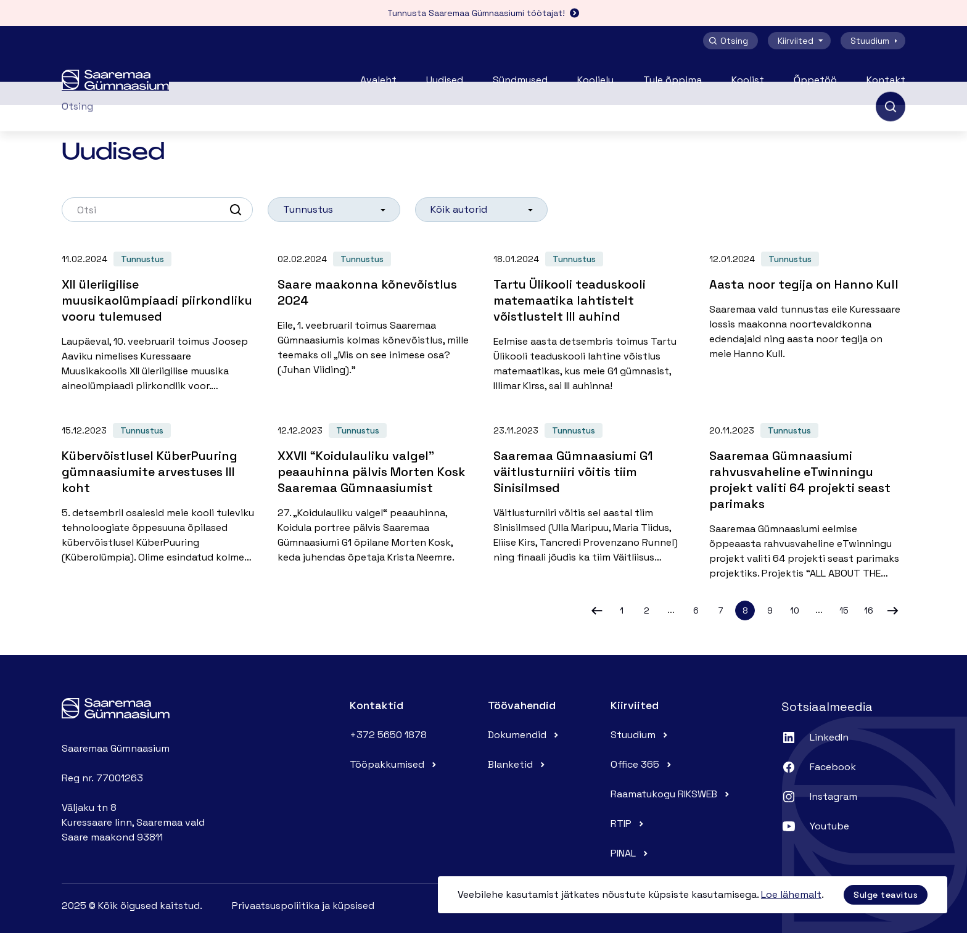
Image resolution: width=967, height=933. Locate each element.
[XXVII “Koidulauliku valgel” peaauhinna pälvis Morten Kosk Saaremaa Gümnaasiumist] (376, 489)
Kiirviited (802, 40)
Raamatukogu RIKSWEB (671, 793)
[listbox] (334, 209)
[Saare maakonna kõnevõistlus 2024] (376, 309)
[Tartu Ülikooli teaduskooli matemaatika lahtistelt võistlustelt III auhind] (591, 317)
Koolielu (595, 79)
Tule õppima (672, 79)
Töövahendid (522, 705)
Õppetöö (815, 79)
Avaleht (378, 79)
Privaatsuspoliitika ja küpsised (303, 905)
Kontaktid (376, 705)
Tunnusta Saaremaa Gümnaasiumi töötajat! (483, 12)
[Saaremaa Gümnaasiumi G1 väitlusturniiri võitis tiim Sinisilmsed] (591, 489)
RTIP (628, 823)
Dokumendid (524, 734)
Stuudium (875, 40)
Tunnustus (142, 259)
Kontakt (885, 79)
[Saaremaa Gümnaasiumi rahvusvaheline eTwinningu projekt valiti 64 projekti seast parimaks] (807, 497)
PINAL (631, 853)
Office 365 (642, 764)
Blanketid (518, 764)
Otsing (728, 40)
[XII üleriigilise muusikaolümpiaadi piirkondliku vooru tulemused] (160, 317)
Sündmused (520, 79)
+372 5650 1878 (388, 734)
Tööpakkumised (394, 764)
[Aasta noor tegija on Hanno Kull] (807, 301)
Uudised (444, 79)
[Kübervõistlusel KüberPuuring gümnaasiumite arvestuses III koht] (160, 489)
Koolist (747, 79)
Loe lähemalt (791, 894)
